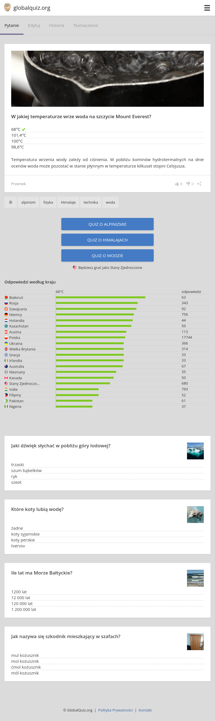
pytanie (11, 25)
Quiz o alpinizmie (107, 224)
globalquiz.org (31, 7)
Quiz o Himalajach (107, 240)
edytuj (34, 25)
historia (56, 25)
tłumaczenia (85, 25)
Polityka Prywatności (115, 710)
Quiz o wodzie (107, 255)
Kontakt (145, 710)
